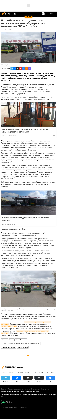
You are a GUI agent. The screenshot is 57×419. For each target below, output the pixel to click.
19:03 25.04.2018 (6, 30)
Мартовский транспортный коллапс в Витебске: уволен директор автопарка (25, 130)
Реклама (16, 391)
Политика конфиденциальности (29, 391)
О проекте (4, 389)
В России (19, 372)
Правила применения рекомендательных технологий (39, 394)
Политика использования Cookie (11, 394)
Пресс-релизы (35, 389)
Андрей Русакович (21, 340)
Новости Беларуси (23, 347)
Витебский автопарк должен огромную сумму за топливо (25, 218)
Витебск (11, 340)
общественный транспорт (9, 347)
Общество (4, 340)
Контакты (27, 389)
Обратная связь (6, 397)
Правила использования (15, 389)
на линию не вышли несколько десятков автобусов (25, 332)
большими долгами (9, 326)
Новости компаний (7, 391)
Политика (28, 372)
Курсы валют (49, 372)
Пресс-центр (45, 389)
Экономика (38, 372)
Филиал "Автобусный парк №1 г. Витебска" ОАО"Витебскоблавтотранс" (21, 343)
